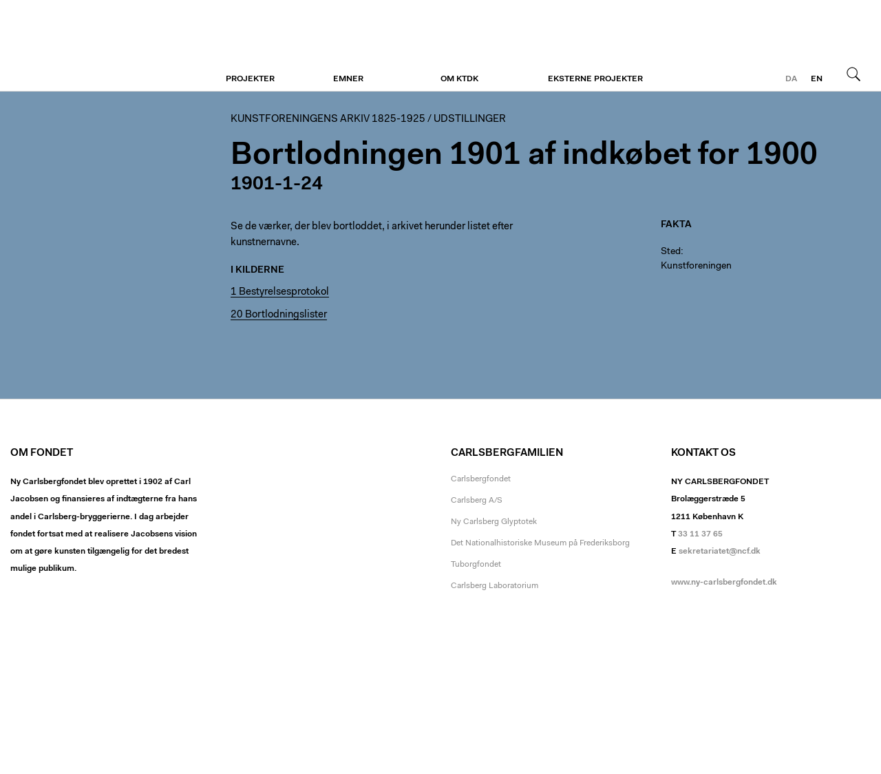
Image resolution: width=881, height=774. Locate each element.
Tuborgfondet (476, 565)
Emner (348, 79)
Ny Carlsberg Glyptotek (494, 522)
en (816, 79)
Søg (853, 73)
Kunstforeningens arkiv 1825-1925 (328, 119)
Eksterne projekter (595, 79)
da (791, 79)
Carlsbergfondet (481, 479)
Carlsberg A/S (476, 500)
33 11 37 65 (700, 534)
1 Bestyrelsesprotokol (280, 292)
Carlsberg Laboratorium (494, 586)
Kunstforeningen (94, 46)
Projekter (250, 79)
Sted (671, 252)
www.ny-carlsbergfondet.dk (724, 582)
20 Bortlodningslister (279, 315)
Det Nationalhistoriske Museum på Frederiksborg (540, 543)
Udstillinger (470, 119)
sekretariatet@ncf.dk (720, 551)
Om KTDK (459, 79)
